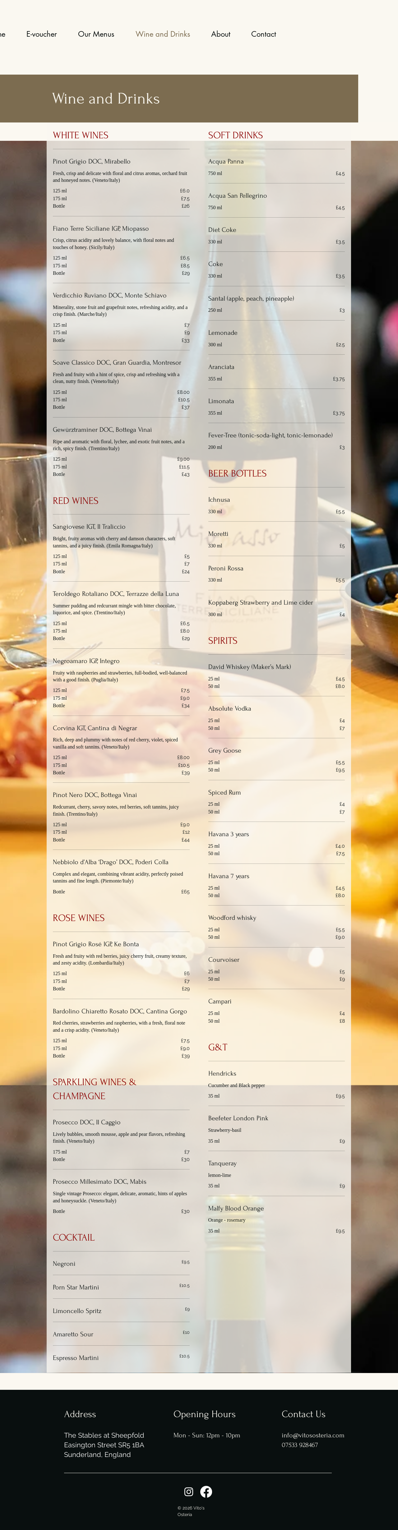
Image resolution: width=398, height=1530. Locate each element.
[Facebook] (206, 1492)
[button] (96, 34)
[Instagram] (189, 1492)
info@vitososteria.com (313, 1435)
